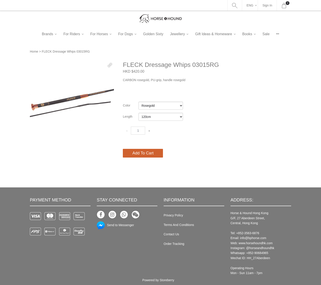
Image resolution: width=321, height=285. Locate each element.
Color (126, 105)
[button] (109, 65)
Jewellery (177, 34)
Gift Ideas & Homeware (213, 34)
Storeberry (167, 280)
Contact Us (171, 234)
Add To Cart (143, 153)
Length (127, 116)
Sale (266, 34)
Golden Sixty (153, 34)
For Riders (71, 34)
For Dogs (125, 34)
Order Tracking (174, 244)
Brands (47, 34)
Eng (250, 5)
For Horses (99, 34)
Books (247, 34)
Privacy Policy (173, 215)
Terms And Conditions (179, 225)
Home (34, 51)
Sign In (267, 5)
